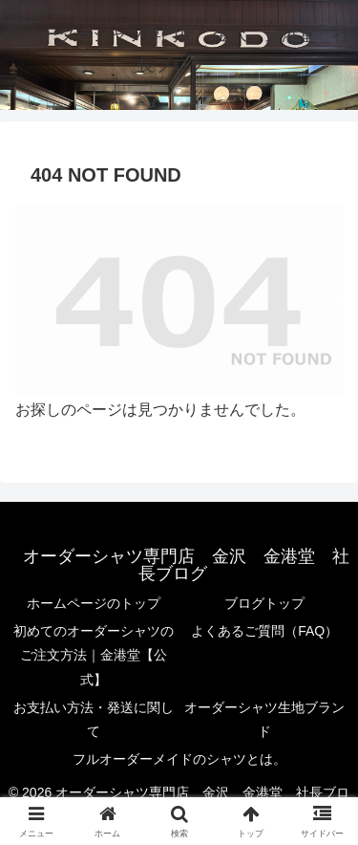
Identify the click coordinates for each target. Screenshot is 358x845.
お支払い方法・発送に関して (93, 719)
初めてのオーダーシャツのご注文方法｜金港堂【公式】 (93, 654)
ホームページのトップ (93, 603)
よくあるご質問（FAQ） (264, 631)
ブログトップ (264, 603)
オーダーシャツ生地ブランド (264, 719)
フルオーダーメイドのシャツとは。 (179, 759)
